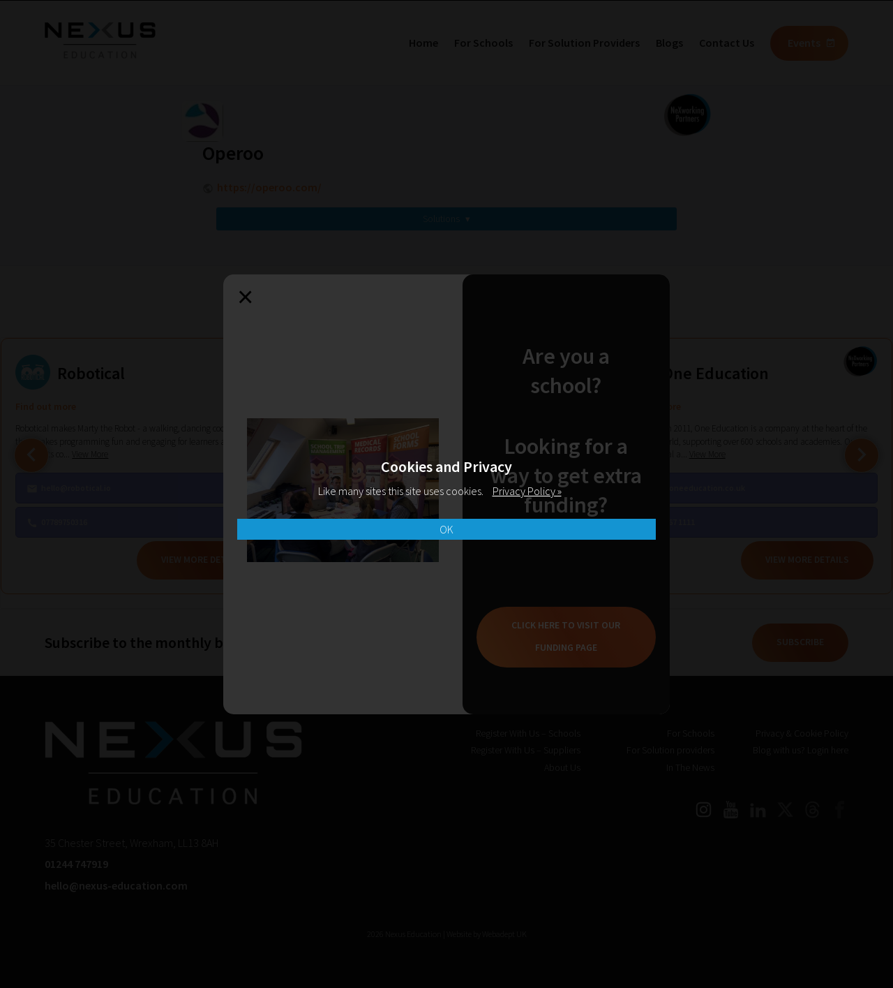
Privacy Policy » (527, 491)
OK (446, 529)
